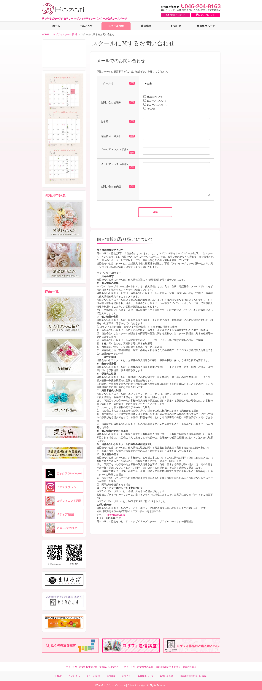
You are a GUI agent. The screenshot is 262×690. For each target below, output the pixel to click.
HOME (45, 34)
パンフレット (205, 14)
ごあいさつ (86, 25)
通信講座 (146, 25)
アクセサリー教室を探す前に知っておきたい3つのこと (93, 667)
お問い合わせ (175, 14)
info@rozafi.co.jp (116, 517)
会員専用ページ (206, 25)
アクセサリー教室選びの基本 (138, 667)
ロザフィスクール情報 (65, 34)
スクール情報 (116, 25)
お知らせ (176, 25)
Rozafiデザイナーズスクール (111, 685)
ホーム (56, 25)
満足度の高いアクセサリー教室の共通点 (176, 667)
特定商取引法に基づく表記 (193, 676)
